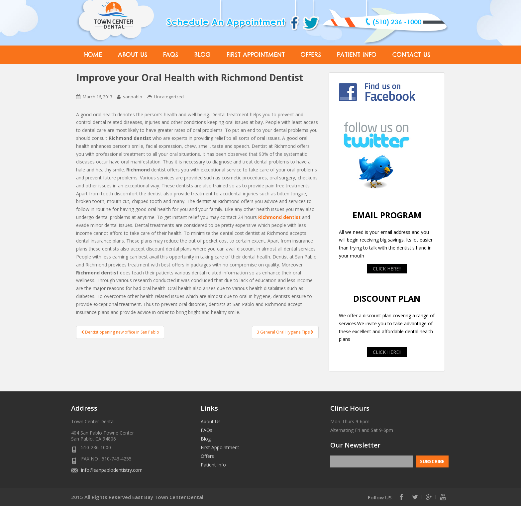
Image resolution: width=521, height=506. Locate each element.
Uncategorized (169, 97)
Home (93, 54)
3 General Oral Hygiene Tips (285, 332)
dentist (292, 217)
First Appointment (256, 54)
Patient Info (356, 54)
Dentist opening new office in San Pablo (120, 332)
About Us (132, 54)
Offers (311, 54)
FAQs (170, 54)
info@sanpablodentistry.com (112, 470)
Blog (202, 54)
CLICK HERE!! (387, 268)
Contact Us (411, 54)
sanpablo (132, 97)
